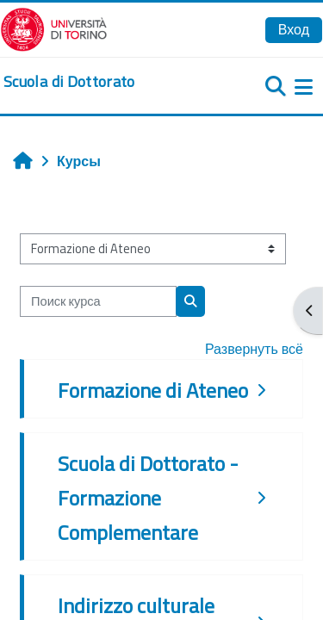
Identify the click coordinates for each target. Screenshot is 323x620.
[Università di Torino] (54, 27)
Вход (293, 29)
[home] (69, 81)
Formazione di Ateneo (153, 390)
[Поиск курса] (98, 301)
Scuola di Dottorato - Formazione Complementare (148, 498)
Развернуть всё (254, 348)
